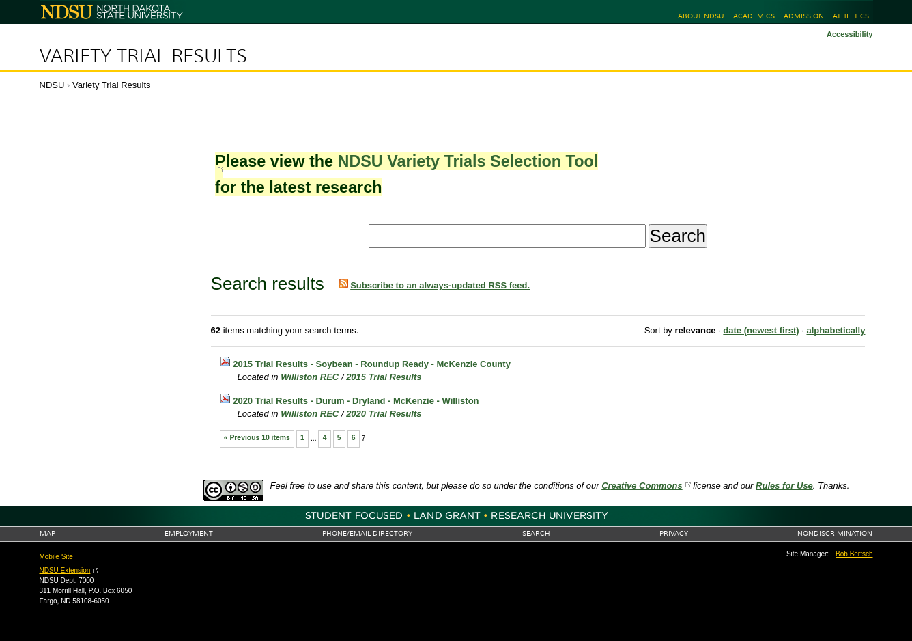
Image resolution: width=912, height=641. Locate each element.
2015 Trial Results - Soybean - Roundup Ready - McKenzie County (372, 364)
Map (47, 533)
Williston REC (310, 377)
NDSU (52, 85)
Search (536, 533)
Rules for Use (784, 485)
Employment (189, 533)
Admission (804, 16)
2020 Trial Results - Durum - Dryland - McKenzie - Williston (356, 401)
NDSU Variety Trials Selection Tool (467, 161)
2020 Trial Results (383, 414)
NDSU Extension (65, 570)
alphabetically (835, 330)
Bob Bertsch (854, 554)
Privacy (673, 533)
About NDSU (701, 16)
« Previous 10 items (257, 437)
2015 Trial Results (383, 377)
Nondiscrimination (834, 533)
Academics (754, 16)
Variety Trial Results (143, 56)
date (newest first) (761, 330)
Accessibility (850, 34)
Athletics (851, 16)
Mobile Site (56, 556)
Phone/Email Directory (367, 533)
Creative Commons (641, 485)
